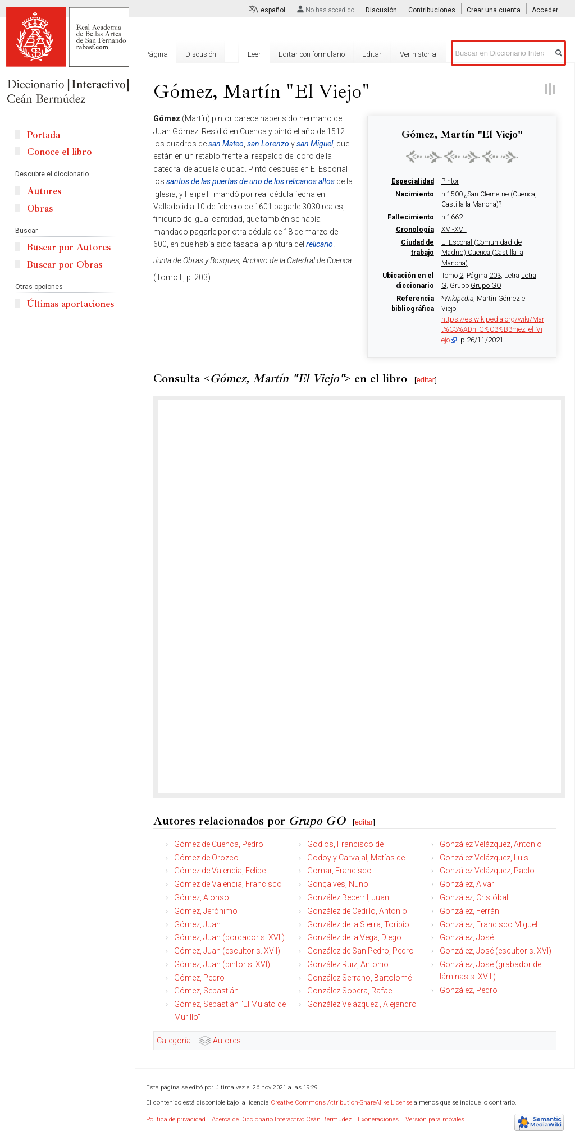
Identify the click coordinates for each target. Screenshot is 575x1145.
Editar (372, 54)
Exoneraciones (378, 1119)
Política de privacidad (176, 1119)
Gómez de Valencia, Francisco (228, 884)
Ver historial (419, 54)
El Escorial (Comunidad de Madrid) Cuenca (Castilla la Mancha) (482, 253)
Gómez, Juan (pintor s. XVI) (222, 964)
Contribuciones (431, 10)
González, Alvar (467, 884)
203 (495, 276)
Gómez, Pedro (199, 977)
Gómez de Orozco (206, 857)
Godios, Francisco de (345, 844)
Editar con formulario (312, 54)
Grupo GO (486, 286)
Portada (43, 135)
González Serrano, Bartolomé (359, 977)
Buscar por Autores (69, 247)
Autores (227, 1040)
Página (156, 54)
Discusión (381, 10)
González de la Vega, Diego (354, 937)
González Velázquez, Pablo (487, 870)
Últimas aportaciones (70, 304)
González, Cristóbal (474, 897)
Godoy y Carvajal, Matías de (356, 857)
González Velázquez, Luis (484, 857)
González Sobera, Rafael (350, 990)
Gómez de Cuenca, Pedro (218, 844)
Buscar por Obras (64, 264)
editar (426, 379)
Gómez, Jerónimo (206, 910)
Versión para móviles (434, 1119)
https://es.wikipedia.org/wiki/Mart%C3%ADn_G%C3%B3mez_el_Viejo (492, 329)
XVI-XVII (454, 229)
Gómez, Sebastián (206, 990)
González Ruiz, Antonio (348, 964)
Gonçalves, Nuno (337, 884)
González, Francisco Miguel (488, 924)
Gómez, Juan (197, 924)
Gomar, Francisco (339, 870)
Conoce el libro (59, 152)
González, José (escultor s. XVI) (495, 950)
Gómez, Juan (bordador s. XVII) (229, 937)
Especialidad (412, 181)
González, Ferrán (469, 910)
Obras (40, 208)
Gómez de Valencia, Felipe (220, 870)
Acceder (545, 10)
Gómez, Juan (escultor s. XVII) (227, 950)
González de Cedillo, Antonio (357, 910)
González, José (467, 937)
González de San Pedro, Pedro (360, 950)
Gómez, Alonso (201, 897)
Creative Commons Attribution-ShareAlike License (341, 1102)
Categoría (174, 1040)
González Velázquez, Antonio (491, 844)
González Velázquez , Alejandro (362, 1004)
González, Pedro (469, 990)
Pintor (450, 181)
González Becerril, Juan (348, 897)
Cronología (415, 229)
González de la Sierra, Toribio (358, 924)
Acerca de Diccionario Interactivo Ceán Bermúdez (282, 1119)
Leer (254, 54)
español (273, 10)
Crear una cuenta (494, 10)
